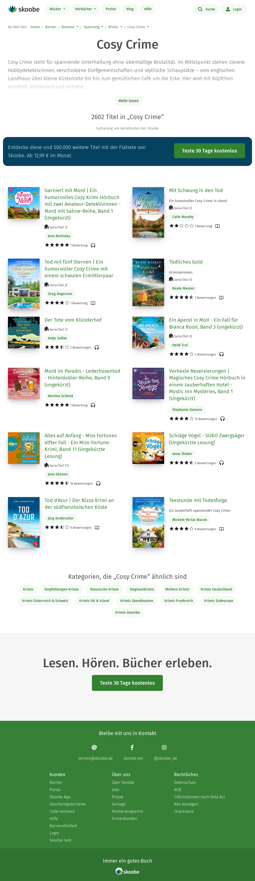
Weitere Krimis (177, 589)
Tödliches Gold (186, 262)
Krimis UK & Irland (94, 601)
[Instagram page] (165, 752)
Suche (206, 8)
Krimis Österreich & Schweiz (45, 601)
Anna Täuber (182, 454)
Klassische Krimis (104, 589)
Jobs (115, 789)
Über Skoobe (123, 782)
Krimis (113, 27)
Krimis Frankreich (178, 601)
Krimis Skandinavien (136, 601)
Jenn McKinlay (59, 236)
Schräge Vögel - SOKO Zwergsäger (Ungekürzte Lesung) (207, 439)
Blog (130, 9)
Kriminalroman (180, 272)
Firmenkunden (124, 818)
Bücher (56, 9)
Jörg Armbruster (61, 518)
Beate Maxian (183, 288)
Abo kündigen (186, 804)
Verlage (119, 804)
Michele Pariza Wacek (189, 520)
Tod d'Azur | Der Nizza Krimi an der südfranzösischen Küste (79, 503)
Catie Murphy (182, 217)
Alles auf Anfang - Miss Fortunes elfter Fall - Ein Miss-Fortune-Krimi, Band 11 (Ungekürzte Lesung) (81, 446)
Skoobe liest (60, 840)
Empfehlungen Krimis (62, 589)
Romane (68, 27)
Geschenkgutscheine (68, 804)
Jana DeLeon (58, 474)
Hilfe (148, 9)
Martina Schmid (60, 396)
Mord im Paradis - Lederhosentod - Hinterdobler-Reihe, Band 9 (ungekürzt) (82, 378)
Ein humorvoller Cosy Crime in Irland (198, 201)
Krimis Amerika (127, 612)
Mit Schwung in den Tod (196, 190)
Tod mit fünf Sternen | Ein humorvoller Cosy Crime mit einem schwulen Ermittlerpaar (79, 269)
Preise (111, 9)
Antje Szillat (57, 338)
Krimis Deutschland (216, 589)
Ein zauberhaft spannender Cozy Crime (199, 511)
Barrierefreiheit (63, 825)
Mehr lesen (129, 100)
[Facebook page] (133, 752)
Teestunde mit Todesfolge (198, 500)
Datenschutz (185, 782)
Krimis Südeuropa (218, 601)
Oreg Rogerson (60, 294)
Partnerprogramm (127, 811)
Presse (118, 797)
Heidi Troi (180, 345)
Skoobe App (60, 797)
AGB (177, 789)
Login (234, 8)
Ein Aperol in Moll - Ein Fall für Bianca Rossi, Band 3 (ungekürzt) (206, 323)
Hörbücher (84, 9)
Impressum (184, 811)
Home (35, 27)
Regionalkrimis (142, 589)
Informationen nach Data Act (199, 797)
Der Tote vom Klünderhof (73, 320)
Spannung (91, 27)
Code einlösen (62, 811)
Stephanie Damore (187, 410)
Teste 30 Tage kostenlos (209, 151)
